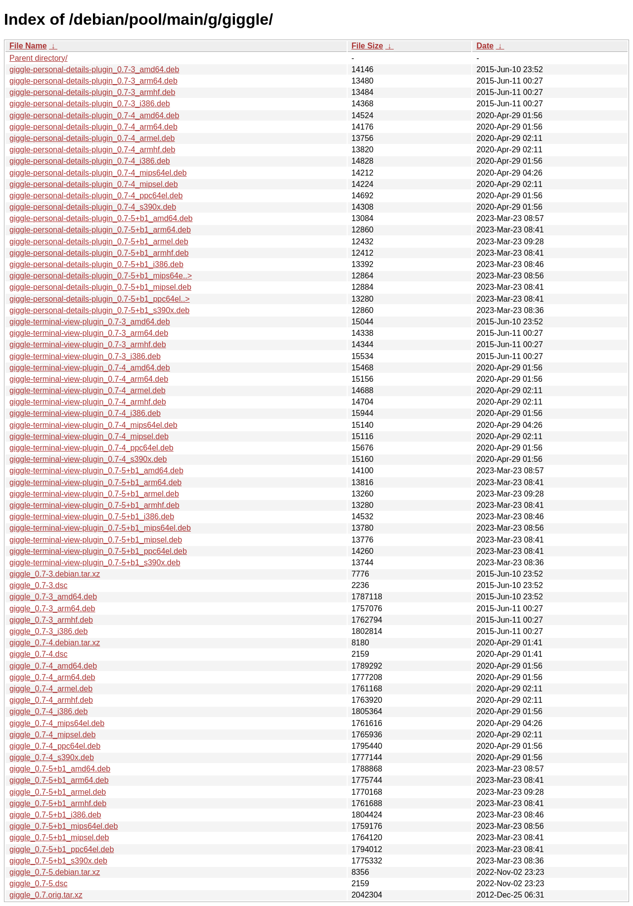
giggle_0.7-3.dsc (38, 585)
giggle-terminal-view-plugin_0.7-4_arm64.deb (88, 379)
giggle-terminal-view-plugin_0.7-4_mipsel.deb (89, 436)
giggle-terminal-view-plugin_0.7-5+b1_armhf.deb (94, 505)
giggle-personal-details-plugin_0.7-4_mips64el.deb (97, 173)
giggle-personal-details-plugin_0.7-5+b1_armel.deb (98, 241)
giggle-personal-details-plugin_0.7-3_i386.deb (89, 103)
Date (485, 46)
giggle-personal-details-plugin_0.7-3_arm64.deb (93, 81)
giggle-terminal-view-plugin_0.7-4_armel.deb (87, 390)
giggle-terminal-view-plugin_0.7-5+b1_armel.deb (94, 494)
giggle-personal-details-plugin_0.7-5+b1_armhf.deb (98, 253)
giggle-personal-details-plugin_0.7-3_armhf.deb (92, 92)
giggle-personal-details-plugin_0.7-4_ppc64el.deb (95, 195)
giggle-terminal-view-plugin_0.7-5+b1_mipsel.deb (95, 540)
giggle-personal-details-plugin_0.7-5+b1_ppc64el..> (99, 299)
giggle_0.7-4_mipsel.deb (52, 734)
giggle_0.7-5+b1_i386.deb (55, 815)
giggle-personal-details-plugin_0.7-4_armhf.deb (92, 149)
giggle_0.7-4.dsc (38, 654)
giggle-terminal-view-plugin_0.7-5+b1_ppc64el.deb (98, 551)
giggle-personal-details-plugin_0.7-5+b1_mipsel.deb (100, 287)
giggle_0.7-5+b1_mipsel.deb (59, 837)
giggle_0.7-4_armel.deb (50, 688)
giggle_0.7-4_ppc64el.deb (54, 746)
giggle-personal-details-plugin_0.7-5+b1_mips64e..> (100, 276)
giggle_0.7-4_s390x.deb (51, 757)
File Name (28, 46)
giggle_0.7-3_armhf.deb (51, 620)
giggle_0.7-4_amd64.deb (53, 666)
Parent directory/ (38, 58)
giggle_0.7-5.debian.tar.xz (54, 872)
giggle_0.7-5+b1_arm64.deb (59, 780)
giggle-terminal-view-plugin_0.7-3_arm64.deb (88, 333)
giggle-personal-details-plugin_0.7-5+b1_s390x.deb (99, 310)
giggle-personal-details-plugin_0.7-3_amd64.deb (94, 69)
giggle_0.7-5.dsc (38, 883)
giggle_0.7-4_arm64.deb (52, 677)
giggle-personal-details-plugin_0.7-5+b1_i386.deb (96, 264)
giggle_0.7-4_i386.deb (48, 711)
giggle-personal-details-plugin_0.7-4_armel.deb (92, 138)
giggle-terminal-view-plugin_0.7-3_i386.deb (85, 356)
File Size (367, 46)
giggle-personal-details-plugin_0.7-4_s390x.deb (92, 207)
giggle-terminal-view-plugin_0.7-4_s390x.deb (88, 459)
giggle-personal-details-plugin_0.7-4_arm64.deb (93, 127)
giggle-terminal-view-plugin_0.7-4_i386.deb (85, 413)
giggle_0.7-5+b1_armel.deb (57, 792)
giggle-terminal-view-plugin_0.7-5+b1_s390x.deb (95, 562)
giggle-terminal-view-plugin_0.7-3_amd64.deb (89, 321)
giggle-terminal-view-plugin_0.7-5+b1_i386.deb (91, 516)
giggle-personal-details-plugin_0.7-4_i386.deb (89, 161)
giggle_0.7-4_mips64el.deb (56, 723)
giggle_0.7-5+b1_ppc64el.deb (61, 849)
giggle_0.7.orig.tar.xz (46, 895)
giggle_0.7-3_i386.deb (48, 631)
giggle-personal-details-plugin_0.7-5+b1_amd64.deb (100, 218)
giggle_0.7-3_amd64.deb (53, 596)
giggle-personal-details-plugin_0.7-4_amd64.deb (94, 115)
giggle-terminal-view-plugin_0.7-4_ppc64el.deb (91, 448)
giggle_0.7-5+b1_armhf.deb (57, 803)
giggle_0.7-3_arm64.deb (52, 608)
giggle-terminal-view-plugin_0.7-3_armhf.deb (87, 344)
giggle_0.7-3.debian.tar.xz (54, 574)
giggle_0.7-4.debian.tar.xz (54, 642)
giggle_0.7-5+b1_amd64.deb (59, 769)
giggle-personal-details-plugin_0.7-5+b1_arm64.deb (100, 230)
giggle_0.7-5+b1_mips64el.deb (63, 826)
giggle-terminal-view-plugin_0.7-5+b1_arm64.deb (95, 482)
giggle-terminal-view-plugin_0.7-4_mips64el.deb (93, 425)
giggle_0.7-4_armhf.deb (51, 700)
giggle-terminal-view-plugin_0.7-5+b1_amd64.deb (96, 470)
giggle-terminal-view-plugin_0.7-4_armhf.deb (87, 402)
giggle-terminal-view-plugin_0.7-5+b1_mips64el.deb (100, 528)
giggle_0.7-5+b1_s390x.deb (58, 861)
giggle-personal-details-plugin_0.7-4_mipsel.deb (93, 184)
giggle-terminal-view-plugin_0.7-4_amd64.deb (89, 367)
